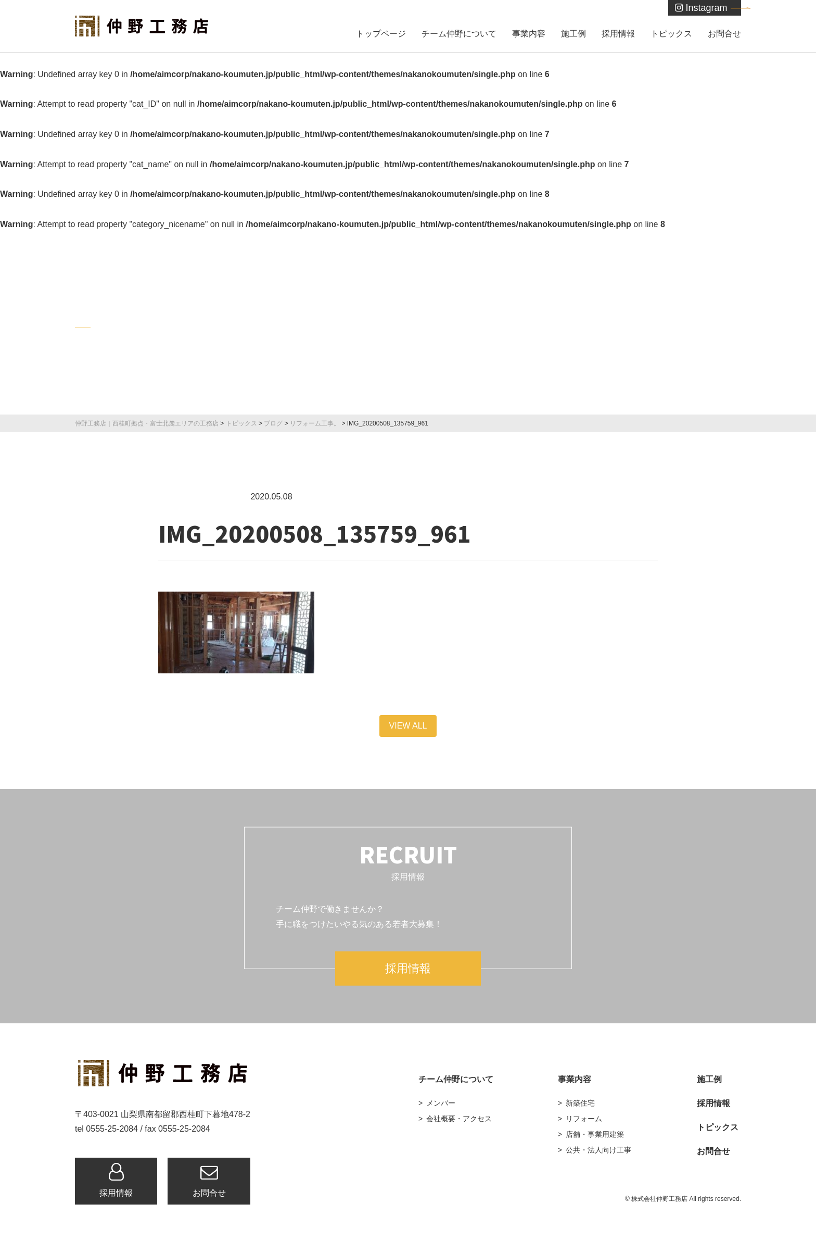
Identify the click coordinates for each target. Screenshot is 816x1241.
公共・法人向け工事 (598, 1150)
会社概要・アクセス (459, 1118)
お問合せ (724, 33)
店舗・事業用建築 (595, 1134)
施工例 (573, 33)
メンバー (440, 1103)
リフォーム (584, 1118)
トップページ (381, 33)
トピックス (671, 33)
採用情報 (618, 33)
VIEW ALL (408, 725)
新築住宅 (580, 1103)
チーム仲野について (459, 33)
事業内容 (528, 33)
